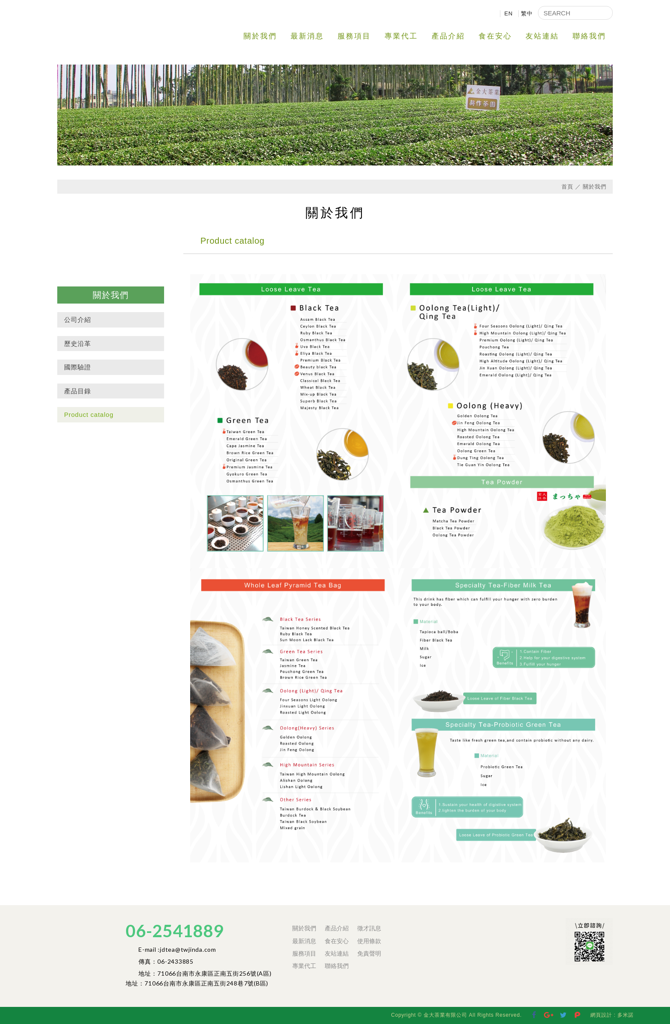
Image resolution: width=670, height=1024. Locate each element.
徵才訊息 (369, 928)
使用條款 (369, 941)
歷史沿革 (77, 343)
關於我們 (260, 36)
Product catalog (88, 414)
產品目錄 (77, 391)
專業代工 (401, 36)
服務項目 (354, 36)
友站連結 (542, 36)
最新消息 (307, 36)
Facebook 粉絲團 (559, 926)
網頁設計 (601, 1015)
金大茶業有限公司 (121, 25)
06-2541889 (174, 931)
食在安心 (495, 36)
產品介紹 (448, 36)
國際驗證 (77, 367)
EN (508, 13)
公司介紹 (77, 319)
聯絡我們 (589, 36)
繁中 (527, 13)
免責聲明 (369, 953)
